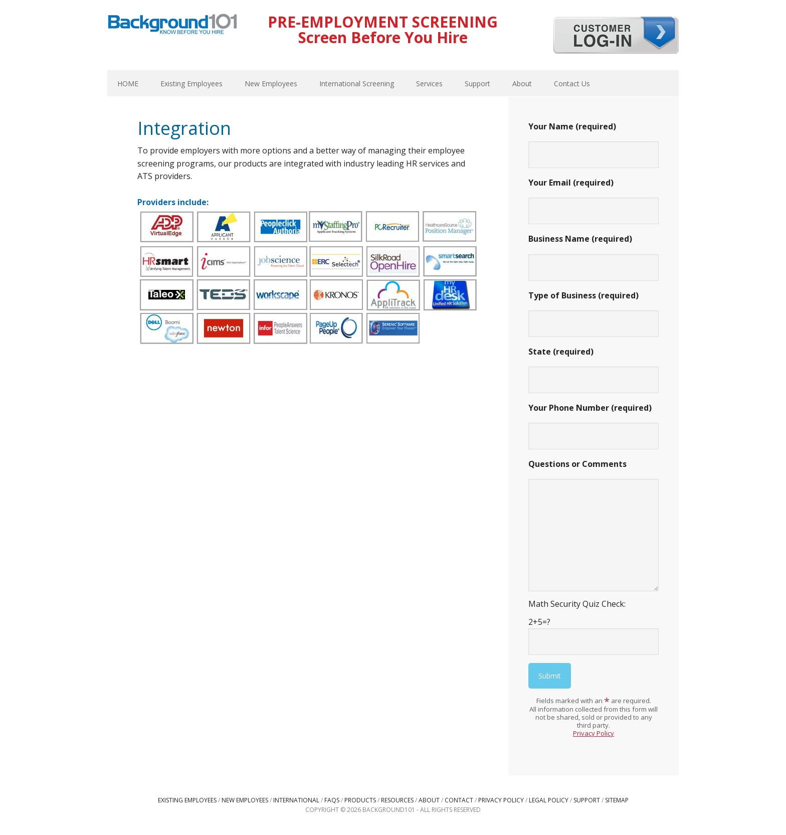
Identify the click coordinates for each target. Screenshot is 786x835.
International (296, 800)
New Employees (245, 800)
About (429, 800)
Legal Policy (548, 800)
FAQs (331, 800)
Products (360, 800)
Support (586, 800)
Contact (459, 800)
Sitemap (617, 800)
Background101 (172, 25)
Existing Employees (187, 800)
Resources (397, 800)
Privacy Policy (593, 733)
